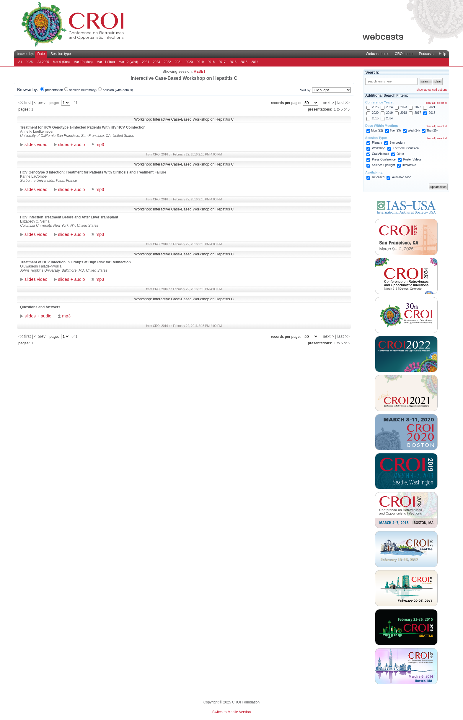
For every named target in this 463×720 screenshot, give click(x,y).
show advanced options (431, 89)
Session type (60, 54)
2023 (156, 62)
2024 (145, 62)
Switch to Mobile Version (231, 712)
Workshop (378, 148)
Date (41, 54)
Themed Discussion (406, 148)
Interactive (409, 165)
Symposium (397, 142)
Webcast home (377, 54)
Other (400, 153)
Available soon (401, 177)
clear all (430, 102)
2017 (222, 62)
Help (442, 54)
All (20, 62)
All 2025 (43, 62)
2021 (178, 62)
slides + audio (71, 144)
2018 (211, 62)
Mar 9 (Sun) (61, 62)
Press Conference (384, 159)
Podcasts (426, 54)
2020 (189, 62)
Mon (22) (377, 130)
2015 (243, 62)
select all (442, 102)
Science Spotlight (383, 165)
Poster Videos (412, 159)
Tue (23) (395, 130)
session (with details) (118, 90)
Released (378, 177)
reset (200, 71)
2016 (233, 62)
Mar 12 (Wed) (128, 62)
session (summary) (83, 90)
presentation (54, 90)
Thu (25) (432, 130)
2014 (254, 62)
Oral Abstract (380, 153)
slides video (36, 144)
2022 (167, 62)
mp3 (100, 144)
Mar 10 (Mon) (83, 62)
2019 (200, 62)
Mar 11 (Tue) (106, 62)
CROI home (404, 54)
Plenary (377, 142)
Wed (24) (413, 130)
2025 (375, 107)
